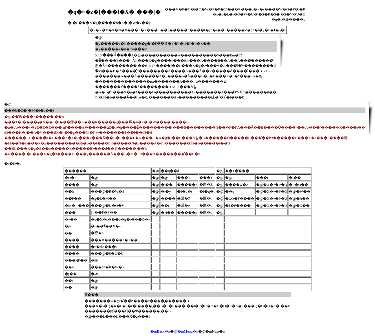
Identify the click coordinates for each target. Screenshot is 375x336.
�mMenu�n (187, 331)
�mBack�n (160, 331)
